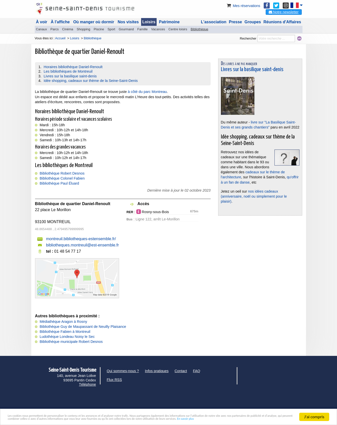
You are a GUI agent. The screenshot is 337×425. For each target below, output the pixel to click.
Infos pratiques (156, 371)
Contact (181, 371)
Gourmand (126, 29)
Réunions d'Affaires (282, 22)
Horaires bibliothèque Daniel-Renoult (73, 67)
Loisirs (148, 22)
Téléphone (87, 384)
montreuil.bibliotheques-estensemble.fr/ (81, 239)
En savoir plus (90, 418)
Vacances (158, 29)
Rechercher (248, 38)
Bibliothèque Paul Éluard (59, 183)
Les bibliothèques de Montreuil (68, 71)
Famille (142, 29)
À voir (41, 22)
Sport (111, 29)
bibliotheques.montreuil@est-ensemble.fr (82, 245)
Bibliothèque (199, 29)
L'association (213, 22)
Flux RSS (114, 380)
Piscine (99, 29)
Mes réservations (243, 6)
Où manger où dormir (93, 22)
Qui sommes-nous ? (123, 371)
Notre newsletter (284, 12)
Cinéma (67, 29)
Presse (235, 22)
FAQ (196, 371)
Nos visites (128, 22)
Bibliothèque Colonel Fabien (62, 178)
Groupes (252, 22)
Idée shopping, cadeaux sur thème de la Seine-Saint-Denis (91, 81)
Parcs (55, 29)
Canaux (41, 29)
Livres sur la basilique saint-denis (70, 76)
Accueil (60, 38)
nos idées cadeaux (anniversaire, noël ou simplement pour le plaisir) (254, 196)
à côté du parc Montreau (147, 92)
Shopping (83, 29)
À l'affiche (60, 22)
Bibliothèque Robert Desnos (62, 173)
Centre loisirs (177, 29)
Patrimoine (169, 22)
